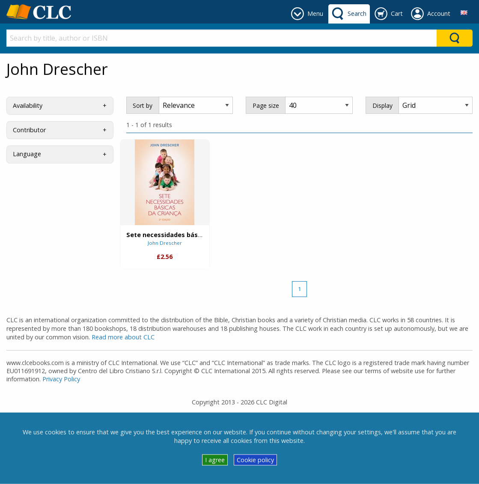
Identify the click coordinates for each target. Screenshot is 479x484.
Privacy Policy (61, 379)
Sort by (142, 105)
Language (27, 154)
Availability (27, 105)
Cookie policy (255, 460)
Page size (266, 105)
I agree (215, 460)
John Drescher (165, 243)
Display (382, 105)
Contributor (29, 130)
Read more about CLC (123, 337)
